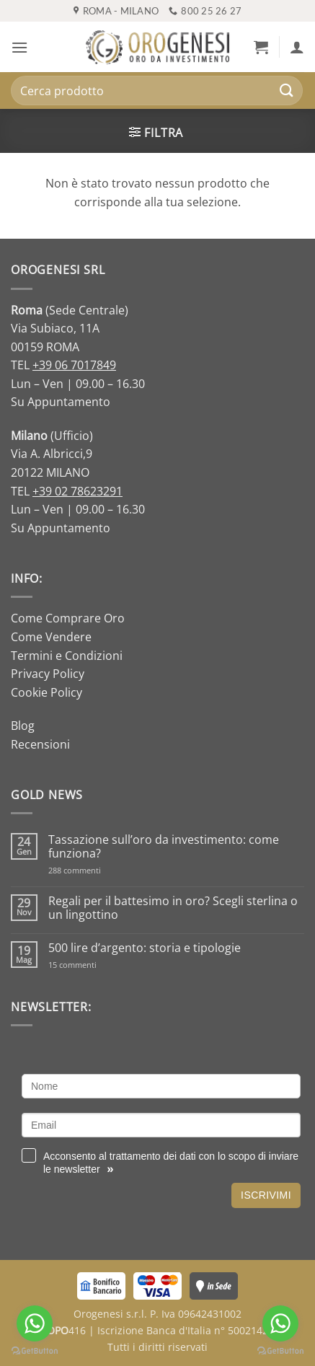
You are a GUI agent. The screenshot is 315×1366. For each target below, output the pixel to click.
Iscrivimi (266, 1195)
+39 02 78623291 (77, 491)
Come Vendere (51, 637)
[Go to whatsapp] (280, 1323)
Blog (23, 725)
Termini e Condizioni (67, 656)
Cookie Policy (46, 692)
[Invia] (286, 90)
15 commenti (91, 964)
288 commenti (99, 870)
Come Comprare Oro (68, 618)
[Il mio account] (297, 47)
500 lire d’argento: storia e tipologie (144, 948)
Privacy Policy (47, 674)
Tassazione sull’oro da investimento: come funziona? (163, 846)
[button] (19, 47)
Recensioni (40, 744)
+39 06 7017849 (74, 365)
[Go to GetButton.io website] (280, 1351)
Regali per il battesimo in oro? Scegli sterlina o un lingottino (173, 908)
